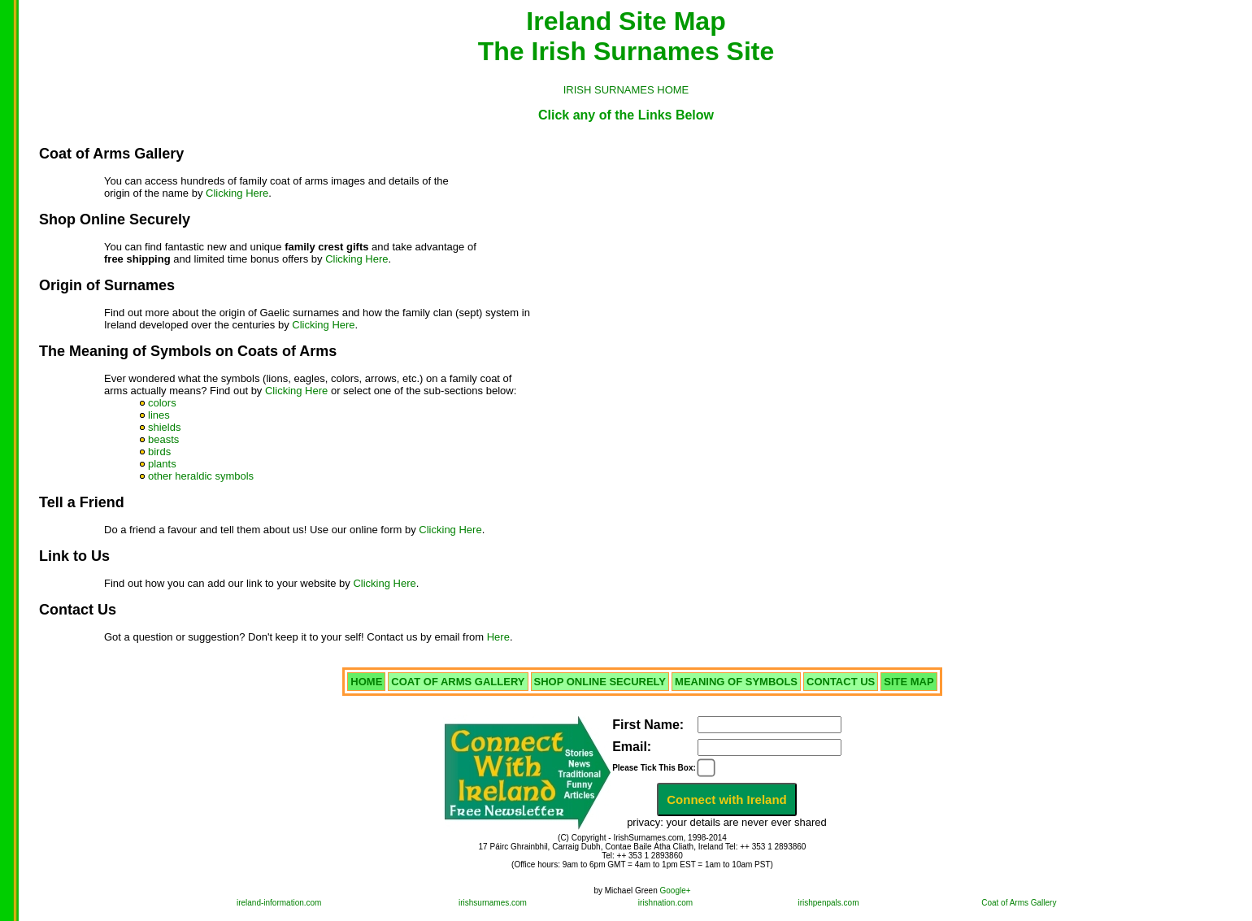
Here (498, 637)
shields (164, 427)
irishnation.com (665, 902)
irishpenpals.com (828, 902)
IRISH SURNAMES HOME (626, 90)
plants (162, 464)
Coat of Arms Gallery (1018, 902)
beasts (163, 439)
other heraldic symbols (201, 476)
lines (159, 415)
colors (162, 403)
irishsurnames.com (493, 902)
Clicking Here (237, 193)
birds (159, 451)
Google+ (675, 890)
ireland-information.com (279, 902)
